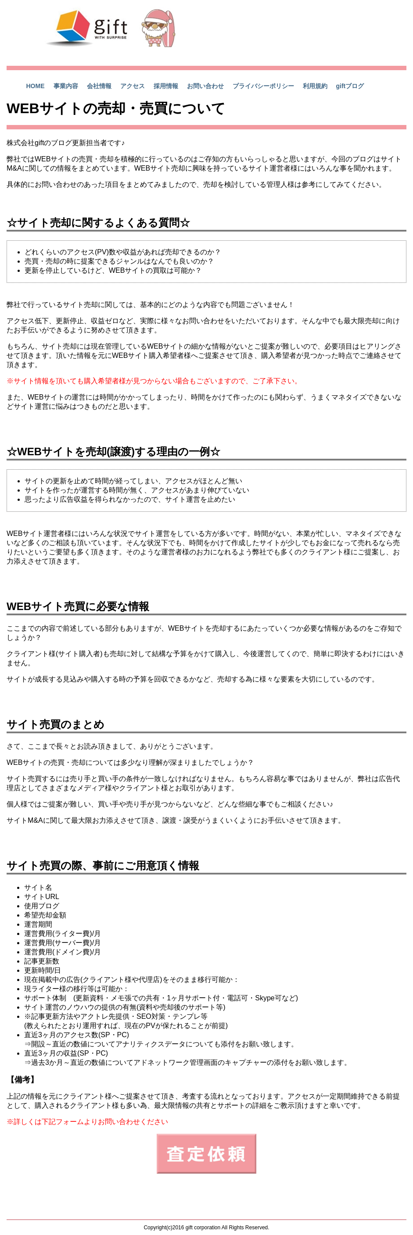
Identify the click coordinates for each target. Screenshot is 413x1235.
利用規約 (315, 85)
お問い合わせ (205, 85)
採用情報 (166, 85)
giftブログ (350, 85)
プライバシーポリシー (263, 85)
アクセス (132, 85)
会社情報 (99, 85)
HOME (35, 85)
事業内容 (66, 85)
